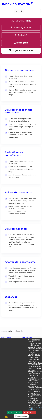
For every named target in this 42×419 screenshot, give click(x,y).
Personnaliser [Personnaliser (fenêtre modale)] (21, 416)
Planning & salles (21, 27)
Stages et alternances (21, 50)
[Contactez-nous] (16, 11)
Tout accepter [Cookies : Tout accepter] (14, 412)
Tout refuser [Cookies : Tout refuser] (29, 412)
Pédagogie (21, 43)
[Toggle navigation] (39, 11)
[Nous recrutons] (21, 11)
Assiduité (21, 35)
